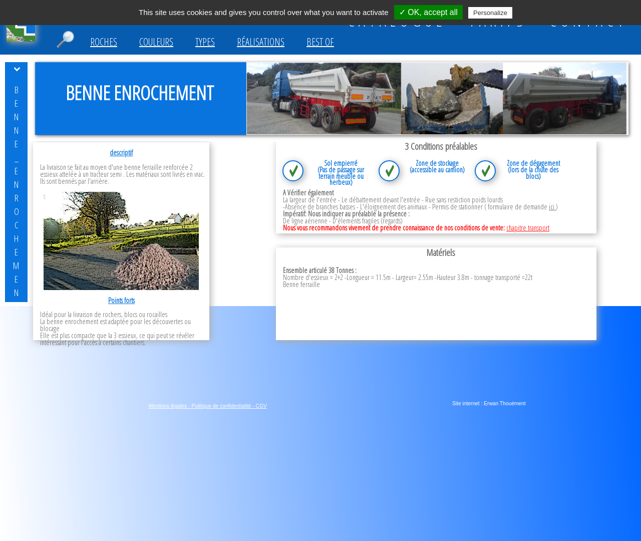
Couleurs (156, 42)
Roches (103, 42)
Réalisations (260, 42)
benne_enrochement (16, 198)
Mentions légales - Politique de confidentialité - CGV (208, 406)
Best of (320, 42)
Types (205, 42)
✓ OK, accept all (428, 12)
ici (552, 206)
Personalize (490, 13)
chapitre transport (527, 227)
